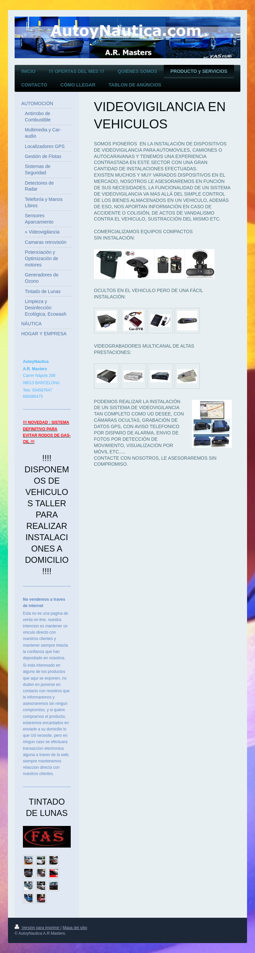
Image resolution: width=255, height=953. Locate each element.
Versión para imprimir (37, 927)
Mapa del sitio (75, 927)
